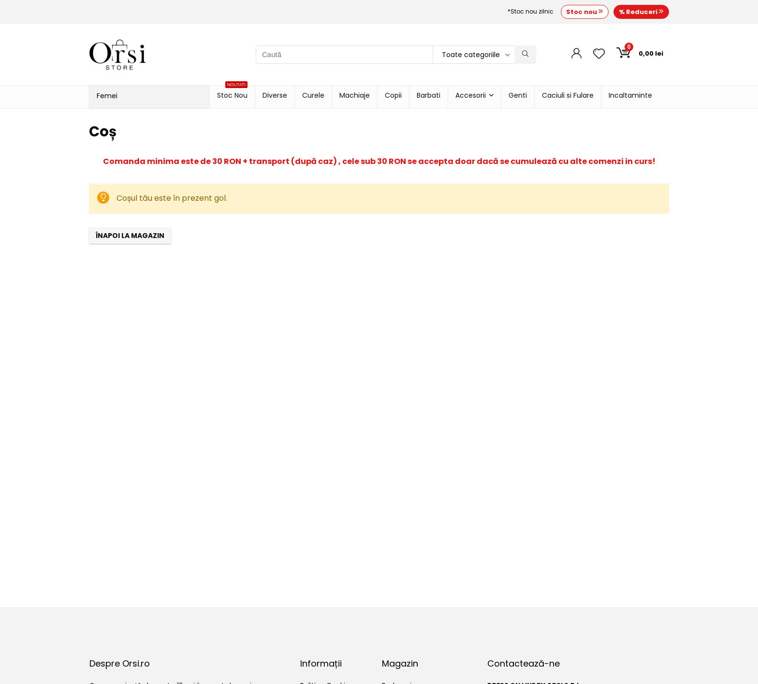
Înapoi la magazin (130, 235)
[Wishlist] (599, 54)
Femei (107, 96)
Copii (393, 95)
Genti (518, 95)
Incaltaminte (630, 95)
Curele (313, 95)
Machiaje (354, 95)
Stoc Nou (232, 93)
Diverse (274, 95)
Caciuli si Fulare (568, 95)
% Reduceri (641, 11)
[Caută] (525, 54)
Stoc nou (584, 11)
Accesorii (470, 95)
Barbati (428, 95)
